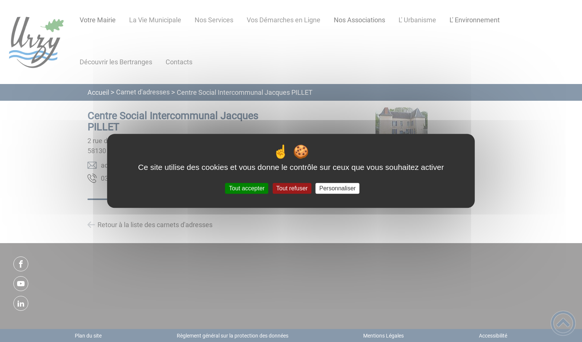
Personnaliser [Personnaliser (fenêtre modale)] (337, 188)
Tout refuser (291, 188)
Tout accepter (247, 188)
